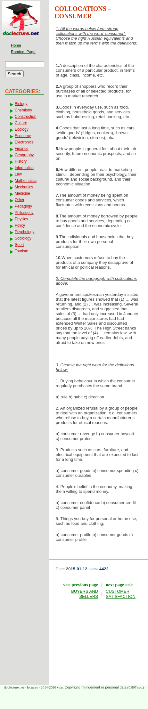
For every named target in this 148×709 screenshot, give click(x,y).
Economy (23, 136)
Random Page (23, 52)
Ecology (22, 129)
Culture (21, 123)
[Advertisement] (98, 643)
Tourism (21, 251)
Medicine (22, 193)
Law (18, 174)
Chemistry (23, 110)
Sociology (23, 238)
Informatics (24, 168)
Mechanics (24, 187)
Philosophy (24, 212)
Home (16, 45)
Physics (21, 219)
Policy (20, 225)
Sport (19, 244)
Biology (21, 104)
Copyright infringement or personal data (96, 687)
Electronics (24, 142)
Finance (22, 148)
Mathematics (26, 180)
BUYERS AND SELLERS (84, 594)
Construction (25, 116)
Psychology (24, 232)
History (21, 161)
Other (19, 200)
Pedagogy (23, 206)
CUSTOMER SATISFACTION (121, 594)
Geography (24, 155)
